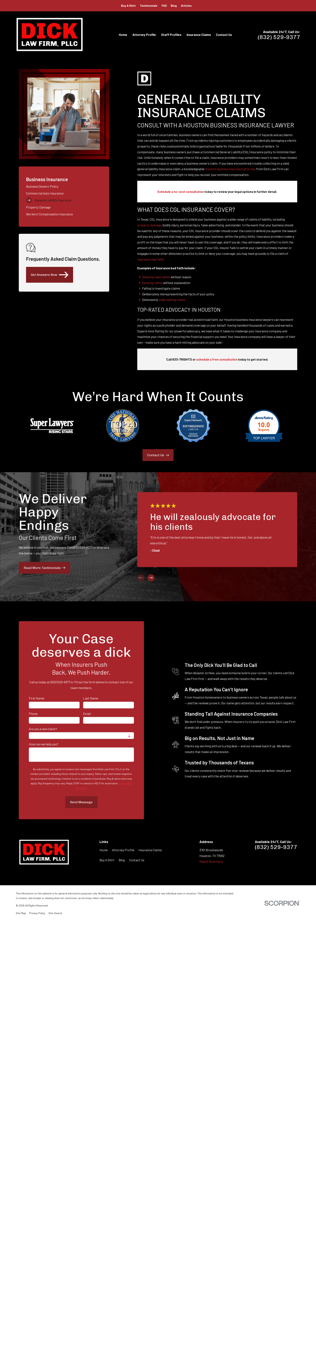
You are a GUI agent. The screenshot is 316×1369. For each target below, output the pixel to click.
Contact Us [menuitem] (224, 34)
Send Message (81, 802)
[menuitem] (64, 186)
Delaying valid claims (156, 277)
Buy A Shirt (128, 5)
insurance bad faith (150, 259)
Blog (174, 5)
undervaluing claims (172, 299)
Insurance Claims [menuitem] (199, 34)
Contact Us (136, 860)
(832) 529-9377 (279, 37)
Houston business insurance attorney (230, 169)
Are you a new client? (43, 729)
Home (104, 850)
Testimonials (148, 5)
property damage (149, 225)
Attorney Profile (123, 850)
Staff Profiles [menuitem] (171, 34)
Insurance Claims (150, 850)
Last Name (90, 698)
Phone (33, 713)
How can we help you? (43, 744)
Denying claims (152, 283)
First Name (36, 698)
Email (87, 713)
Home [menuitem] (123, 34)
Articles (186, 5)
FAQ (164, 5)
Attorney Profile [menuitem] (144, 34)
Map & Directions (211, 861)
